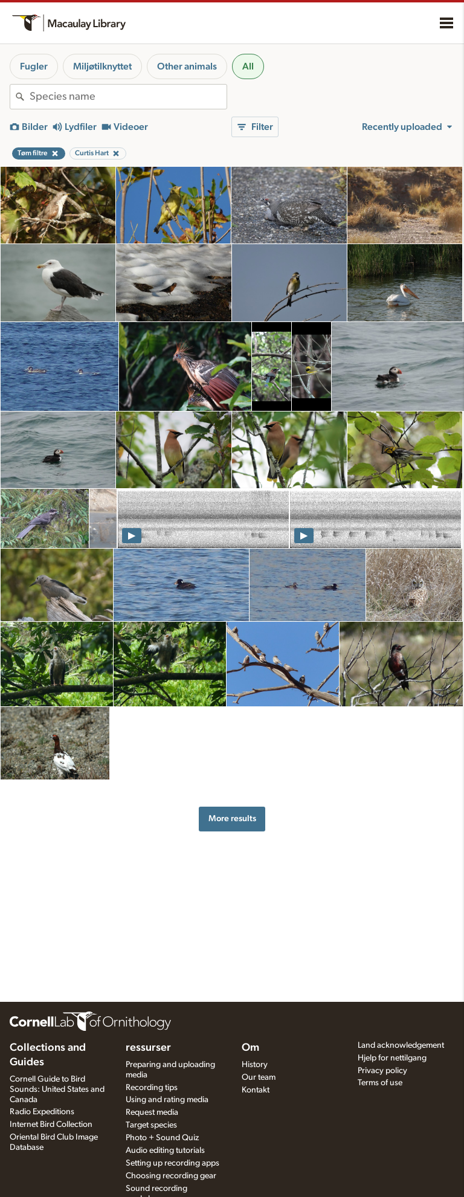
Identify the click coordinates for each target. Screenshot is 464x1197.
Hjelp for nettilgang (392, 1058)
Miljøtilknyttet (102, 66)
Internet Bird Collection (51, 1124)
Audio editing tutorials (165, 1150)
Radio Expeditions (42, 1112)
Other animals (187, 66)
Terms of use (380, 1083)
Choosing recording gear (171, 1176)
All (248, 66)
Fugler (34, 66)
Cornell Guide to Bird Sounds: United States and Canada (57, 1089)
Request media (152, 1112)
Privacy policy (382, 1070)
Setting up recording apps (172, 1163)
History (255, 1064)
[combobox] (128, 97)
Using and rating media (167, 1099)
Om (250, 1047)
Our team (259, 1077)
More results (232, 818)
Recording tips (152, 1087)
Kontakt (255, 1090)
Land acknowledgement (401, 1045)
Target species (151, 1125)
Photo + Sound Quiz (162, 1138)
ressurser (148, 1047)
